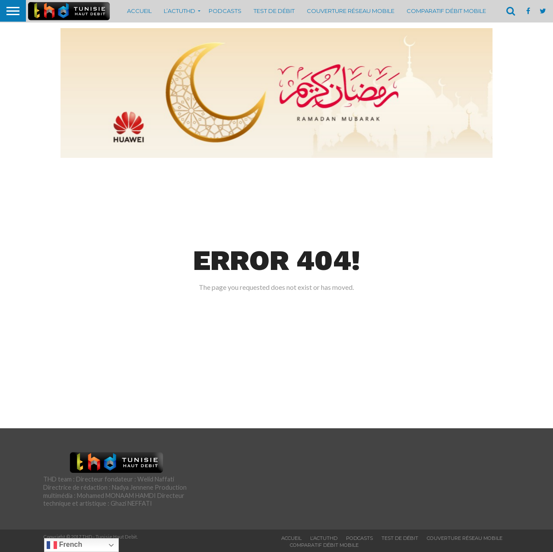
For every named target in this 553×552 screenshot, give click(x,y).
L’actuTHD (179, 10)
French (64, 545)
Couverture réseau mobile (350, 10)
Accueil (139, 10)
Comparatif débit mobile (446, 10)
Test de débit (274, 10)
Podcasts (225, 10)
